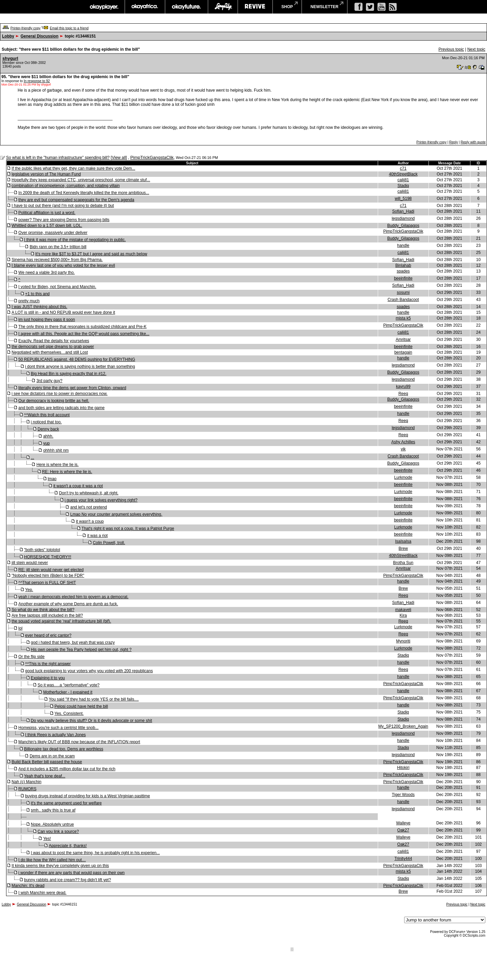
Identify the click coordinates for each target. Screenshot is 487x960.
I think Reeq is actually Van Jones (55, 734)
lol (20, 628)
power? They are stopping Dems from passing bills (63, 219)
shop (287, 6)
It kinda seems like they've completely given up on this (60, 865)
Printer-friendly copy (25, 28)
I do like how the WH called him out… (52, 860)
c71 (403, 168)
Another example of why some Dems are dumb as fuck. (68, 604)
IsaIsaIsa (403, 541)
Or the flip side (31, 656)
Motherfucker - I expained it (67, 692)
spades (403, 271)
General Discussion (40, 36)
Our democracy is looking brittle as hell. (53, 400)
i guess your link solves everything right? (101, 500)
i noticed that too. (46, 422)
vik (403, 449)
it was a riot (97, 535)
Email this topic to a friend (69, 28)
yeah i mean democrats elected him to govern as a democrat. (73, 596)
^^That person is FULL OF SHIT (47, 582)
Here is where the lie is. (58, 464)
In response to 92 (37, 81)
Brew (403, 548)
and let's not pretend (88, 507)
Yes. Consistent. (69, 713)
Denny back (48, 429)
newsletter (324, 6)
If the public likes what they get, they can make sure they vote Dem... (73, 168)
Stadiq (403, 185)
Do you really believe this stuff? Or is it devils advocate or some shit (91, 720)
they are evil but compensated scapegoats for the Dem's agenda (76, 199)
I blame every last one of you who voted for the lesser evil (63, 265)
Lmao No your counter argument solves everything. (116, 514)
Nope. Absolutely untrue (52, 824)
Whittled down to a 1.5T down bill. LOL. (46, 225)
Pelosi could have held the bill (81, 706)
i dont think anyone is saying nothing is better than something (80, 366)
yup (46, 443)
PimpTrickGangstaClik (151, 157)
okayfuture (186, 7)
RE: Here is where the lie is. (67, 471)
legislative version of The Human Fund (46, 174)
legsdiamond (403, 218)
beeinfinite (403, 278)
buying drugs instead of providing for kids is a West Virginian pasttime (87, 796)
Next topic (476, 49)
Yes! (47, 838)
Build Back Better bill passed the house (46, 761)
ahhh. (48, 436)
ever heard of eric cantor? (48, 635)
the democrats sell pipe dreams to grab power (52, 346)
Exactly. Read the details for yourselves (53, 340)
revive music (255, 7)
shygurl (10, 58)
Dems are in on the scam (52, 756)
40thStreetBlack (403, 174)
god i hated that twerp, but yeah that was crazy (73, 642)
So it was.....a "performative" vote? (68, 685)
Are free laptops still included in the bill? (47, 615)
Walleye (403, 823)
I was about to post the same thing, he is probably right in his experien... (95, 852)
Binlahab (403, 265)
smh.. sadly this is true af (53, 810)
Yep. (29, 589)
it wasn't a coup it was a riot (78, 486)
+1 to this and (37, 293)
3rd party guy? (50, 380)
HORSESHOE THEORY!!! (47, 557)
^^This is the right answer (48, 663)
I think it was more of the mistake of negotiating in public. (75, 239)
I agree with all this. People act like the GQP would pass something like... (83, 333)
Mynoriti (403, 641)
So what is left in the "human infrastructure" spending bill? (58, 157)
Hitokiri (403, 767)
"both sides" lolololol (42, 549)
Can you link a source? (58, 831)
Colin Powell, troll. (109, 542)
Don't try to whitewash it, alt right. (88, 493)
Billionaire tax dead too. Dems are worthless (63, 749)
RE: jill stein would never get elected (51, 569)
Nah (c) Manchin (26, 781)
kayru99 (403, 386)
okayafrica (145, 7)
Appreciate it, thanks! (68, 845)
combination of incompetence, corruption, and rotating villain (65, 185)
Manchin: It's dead (27, 885)
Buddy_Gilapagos (403, 225)
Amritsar (403, 339)
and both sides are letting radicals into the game (61, 407)
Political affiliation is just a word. (46, 212)
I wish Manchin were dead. (42, 892)
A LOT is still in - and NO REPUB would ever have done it (63, 312)
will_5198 (403, 198)
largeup (222, 7)
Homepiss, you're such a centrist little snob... (58, 727)
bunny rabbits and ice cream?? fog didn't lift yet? (67, 879)
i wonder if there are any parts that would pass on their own (71, 872)
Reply (453, 142)
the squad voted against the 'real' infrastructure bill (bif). (61, 621)
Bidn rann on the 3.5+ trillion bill (58, 246)
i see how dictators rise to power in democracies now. (59, 393)
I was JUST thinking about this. (39, 306)
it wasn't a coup (89, 521)
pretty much (29, 301)
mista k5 (403, 318)
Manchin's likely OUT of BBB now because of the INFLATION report (79, 742)
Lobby (8, 36)
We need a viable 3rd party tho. (46, 272)
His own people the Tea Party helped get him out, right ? (81, 649)
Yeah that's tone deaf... (44, 776)
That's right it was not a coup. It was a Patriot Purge (128, 528)
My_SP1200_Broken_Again (403, 726)
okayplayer (103, 7)
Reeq (403, 393)
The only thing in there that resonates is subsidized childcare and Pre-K (82, 326)
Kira (403, 615)
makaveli (403, 609)
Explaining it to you (48, 678)
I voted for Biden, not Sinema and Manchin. (57, 286)
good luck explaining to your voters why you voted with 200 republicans (89, 671)
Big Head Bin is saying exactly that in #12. (68, 373)
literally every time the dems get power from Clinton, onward (72, 387)
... (32, 457)
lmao (52, 478)
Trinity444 (403, 858)
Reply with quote (473, 142)
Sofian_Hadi (403, 211)
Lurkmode (403, 477)
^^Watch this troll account (47, 415)
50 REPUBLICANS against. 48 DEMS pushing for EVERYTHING (76, 359)
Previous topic (451, 49)
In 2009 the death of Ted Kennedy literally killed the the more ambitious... (83, 192)
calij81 (403, 180)
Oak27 (403, 830)
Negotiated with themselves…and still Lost (49, 352)
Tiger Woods (403, 794)
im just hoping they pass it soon (46, 319)
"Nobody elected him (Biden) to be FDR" (47, 575)
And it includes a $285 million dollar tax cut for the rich (66, 769)
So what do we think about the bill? (42, 609)
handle (403, 245)
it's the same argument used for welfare (66, 803)
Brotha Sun (403, 562)
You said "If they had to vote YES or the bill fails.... (94, 699)
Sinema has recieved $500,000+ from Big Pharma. (56, 259)
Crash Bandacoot (403, 299)
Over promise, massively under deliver (52, 232)
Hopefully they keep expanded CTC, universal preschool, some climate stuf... (80, 180)
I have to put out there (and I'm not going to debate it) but (62, 205)
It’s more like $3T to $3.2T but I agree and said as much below (91, 254)
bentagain (403, 352)
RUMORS (27, 789)
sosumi (403, 292)
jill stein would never (29, 562)
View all (119, 157)
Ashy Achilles (403, 442)
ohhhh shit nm (56, 450)
